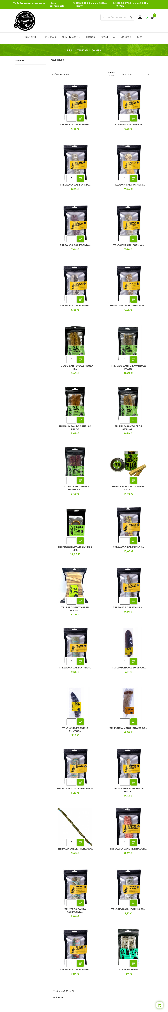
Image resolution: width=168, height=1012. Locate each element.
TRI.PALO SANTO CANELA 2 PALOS (75, 428)
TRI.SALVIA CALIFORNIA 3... (128, 184)
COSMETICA (108, 37)
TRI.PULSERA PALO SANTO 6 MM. (75, 548)
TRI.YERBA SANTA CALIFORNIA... (75, 911)
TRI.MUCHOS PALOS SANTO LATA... (128, 488)
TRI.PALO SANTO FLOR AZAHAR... (128, 428)
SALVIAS (19, 60)
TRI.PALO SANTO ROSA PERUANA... (75, 488)
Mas (140, 37)
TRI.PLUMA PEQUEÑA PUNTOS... (75, 729)
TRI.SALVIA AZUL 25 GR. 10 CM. (75, 788)
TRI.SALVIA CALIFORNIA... (75, 124)
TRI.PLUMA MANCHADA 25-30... (128, 728)
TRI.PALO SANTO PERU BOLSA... (75, 609)
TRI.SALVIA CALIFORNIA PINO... (128, 305)
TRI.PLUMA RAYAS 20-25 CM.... (128, 667)
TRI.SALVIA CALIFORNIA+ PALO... (128, 790)
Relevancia (136, 74)
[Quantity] (71, 118)
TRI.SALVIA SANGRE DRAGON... (128, 848)
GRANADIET (31, 37)
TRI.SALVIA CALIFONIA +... (128, 546)
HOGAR (90, 37)
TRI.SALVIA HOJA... (128, 969)
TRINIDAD (50, 37)
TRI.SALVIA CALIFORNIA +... (75, 667)
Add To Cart (80, 118)
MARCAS (126, 37)
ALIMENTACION (70, 37)
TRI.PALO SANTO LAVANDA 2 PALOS (128, 367)
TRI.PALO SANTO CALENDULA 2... (75, 367)
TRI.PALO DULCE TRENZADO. (75, 848)
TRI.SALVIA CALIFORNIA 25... (128, 909)
